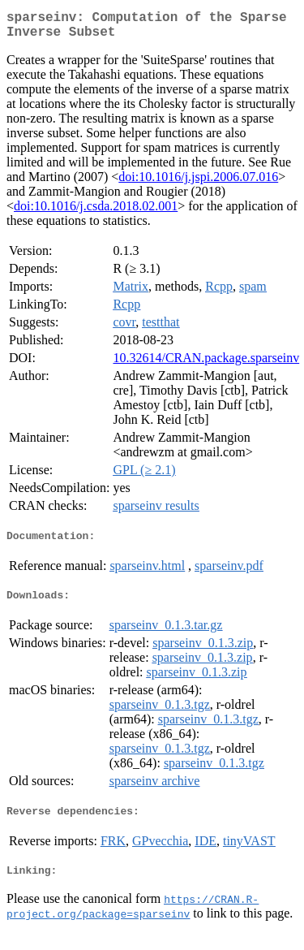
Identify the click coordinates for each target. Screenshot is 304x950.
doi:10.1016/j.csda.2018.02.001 (96, 212)
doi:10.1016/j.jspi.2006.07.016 (198, 183)
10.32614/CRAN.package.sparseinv (206, 364)
